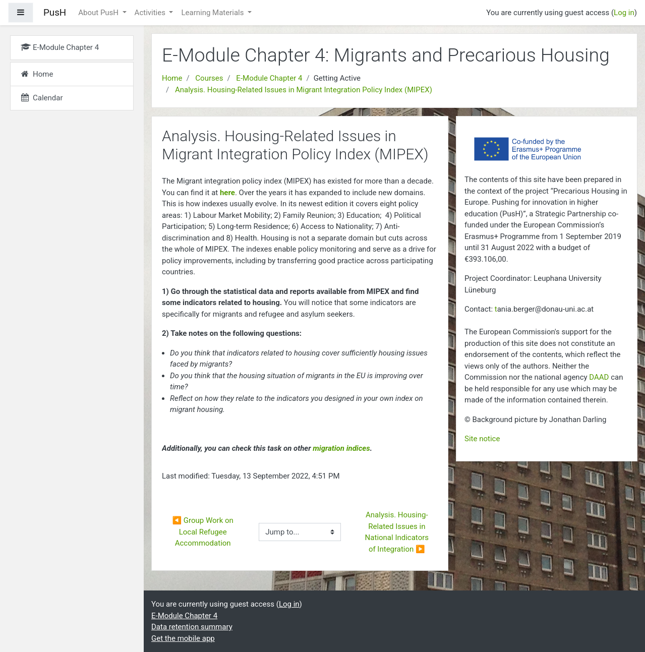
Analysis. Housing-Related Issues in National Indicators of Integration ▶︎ (398, 532)
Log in (624, 12)
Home (172, 78)
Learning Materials (213, 12)
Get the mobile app (183, 638)
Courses (209, 78)
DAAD (599, 377)
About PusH (99, 12)
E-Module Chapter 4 (269, 78)
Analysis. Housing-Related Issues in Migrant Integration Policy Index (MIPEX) (303, 89)
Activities (151, 12)
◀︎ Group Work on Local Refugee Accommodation (203, 532)
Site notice (482, 438)
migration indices (341, 448)
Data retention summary (191, 626)
